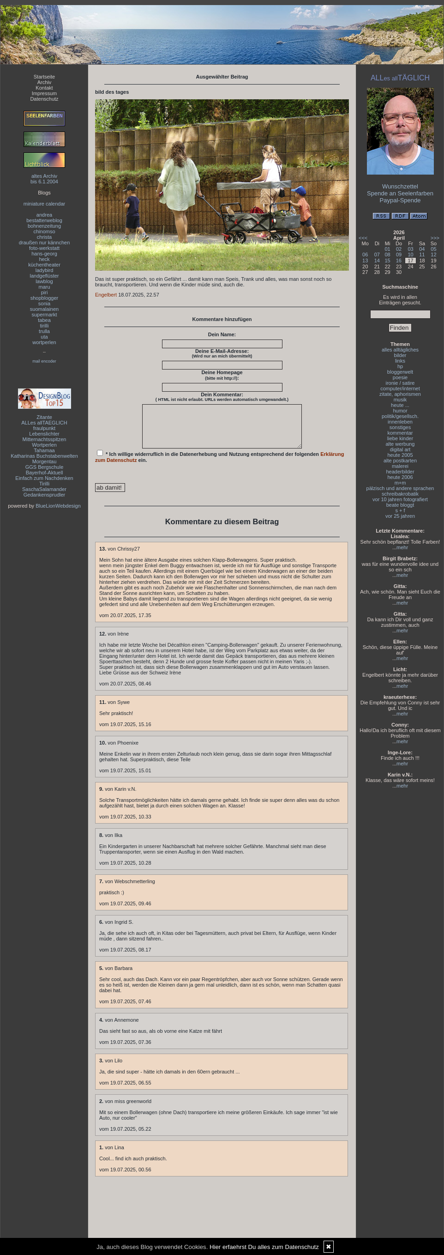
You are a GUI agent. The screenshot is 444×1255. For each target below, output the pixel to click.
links (400, 361)
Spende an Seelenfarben (400, 193)
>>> (435, 238)
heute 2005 (400, 455)
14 (377, 260)
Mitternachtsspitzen (44, 439)
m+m (400, 482)
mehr (402, 547)
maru (44, 287)
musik (400, 399)
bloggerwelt (400, 372)
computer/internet (400, 388)
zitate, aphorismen (400, 394)
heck (44, 259)
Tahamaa (44, 450)
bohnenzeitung (44, 226)
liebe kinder (400, 438)
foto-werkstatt (44, 248)
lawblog (44, 281)
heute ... (400, 405)
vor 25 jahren (400, 516)
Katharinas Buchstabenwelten (44, 456)
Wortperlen (44, 445)
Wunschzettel (400, 186)
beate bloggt (400, 505)
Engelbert (106, 294)
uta (44, 337)
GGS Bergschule (44, 467)
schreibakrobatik (400, 494)
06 (365, 254)
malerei (400, 466)
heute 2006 (400, 477)
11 (422, 254)
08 (387, 254)
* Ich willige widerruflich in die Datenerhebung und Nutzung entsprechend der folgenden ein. (219, 464)
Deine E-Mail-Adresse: (222, 353)
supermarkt (44, 314)
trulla (44, 331)
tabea (44, 320)
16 (399, 260)
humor (400, 410)
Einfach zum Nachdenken (44, 478)
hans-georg (44, 253)
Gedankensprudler (45, 494)
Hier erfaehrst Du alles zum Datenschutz (264, 1246)
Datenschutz (44, 99)
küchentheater (44, 264)
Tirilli (44, 483)
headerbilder (400, 471)
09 (399, 254)
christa (44, 237)
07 (377, 254)
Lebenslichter (44, 434)
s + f (400, 510)
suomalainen (44, 309)
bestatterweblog (44, 220)
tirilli (44, 325)
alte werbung (400, 444)
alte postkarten (400, 460)
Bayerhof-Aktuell (44, 472)
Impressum (44, 93)
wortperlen (44, 342)
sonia (44, 303)
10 (410, 254)
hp (400, 366)
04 (422, 249)
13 (365, 260)
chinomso (44, 231)
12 (433, 254)
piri (44, 292)
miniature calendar (45, 203)
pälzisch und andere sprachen (400, 488)
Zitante (44, 417)
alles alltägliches (400, 349)
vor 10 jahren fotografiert (400, 499)
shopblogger (44, 298)
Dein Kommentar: (222, 397)
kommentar (400, 433)
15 (387, 260)
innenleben (400, 421)
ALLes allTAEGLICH (44, 422)
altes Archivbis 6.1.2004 (44, 178)
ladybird (45, 270)
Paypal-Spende (400, 200)
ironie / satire (400, 383)
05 (433, 249)
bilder (400, 355)
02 (399, 249)
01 (387, 249)
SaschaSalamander (44, 489)
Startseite (44, 76)
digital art (400, 449)
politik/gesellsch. (400, 416)
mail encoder (44, 361)
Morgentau (44, 461)
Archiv (44, 82)
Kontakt (44, 88)
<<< (363, 238)
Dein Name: (222, 334)
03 (410, 249)
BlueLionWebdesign (58, 506)
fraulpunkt (44, 428)
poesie (400, 377)
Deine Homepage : (221, 375)
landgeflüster (44, 276)
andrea (44, 215)
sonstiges (400, 427)
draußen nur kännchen (44, 242)
